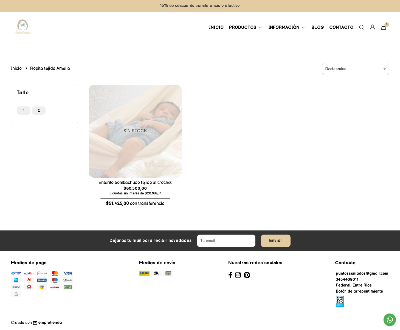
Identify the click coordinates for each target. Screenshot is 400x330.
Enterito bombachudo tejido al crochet (135, 182)
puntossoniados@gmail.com (362, 273)
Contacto (341, 27)
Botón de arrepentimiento (359, 291)
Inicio (216, 27)
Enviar (275, 240)
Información (287, 27)
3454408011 (347, 279)
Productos (246, 27)
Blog (317, 27)
